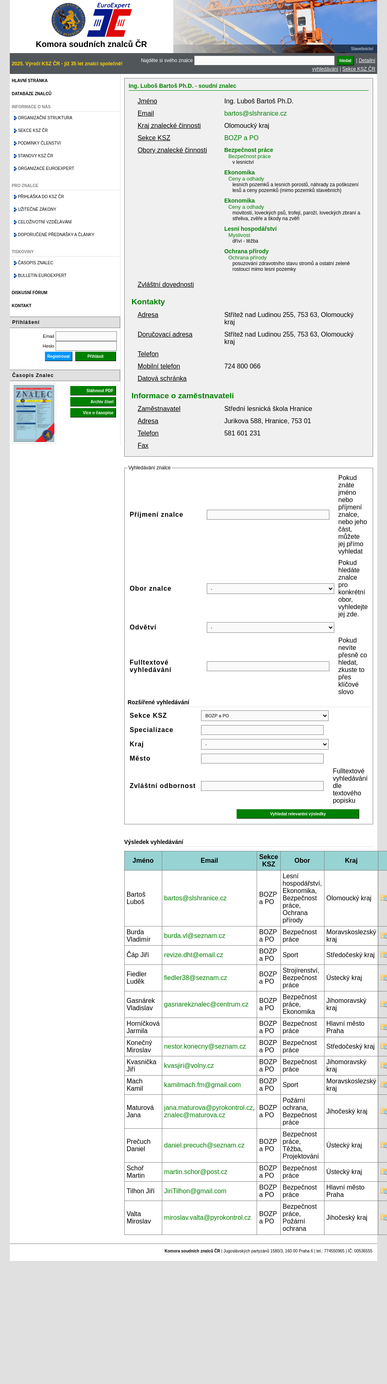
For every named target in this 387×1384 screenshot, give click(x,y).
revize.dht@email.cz (193, 954)
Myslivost (239, 235)
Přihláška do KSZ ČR (41, 196)
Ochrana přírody (246, 251)
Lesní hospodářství (250, 228)
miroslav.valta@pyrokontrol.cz (207, 1217)
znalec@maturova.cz (195, 1115)
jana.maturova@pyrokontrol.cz (208, 1107)
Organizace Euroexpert (46, 168)
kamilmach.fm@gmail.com (202, 1084)
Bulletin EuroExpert (42, 275)
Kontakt (21, 306)
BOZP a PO (241, 137)
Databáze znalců (31, 94)
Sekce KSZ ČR (359, 69)
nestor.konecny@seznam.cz (205, 1046)
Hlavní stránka (30, 80)
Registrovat (58, 356)
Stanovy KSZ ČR (35, 156)
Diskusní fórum (29, 292)
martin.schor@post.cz (196, 1171)
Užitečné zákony (37, 209)
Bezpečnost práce (248, 150)
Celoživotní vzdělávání (45, 222)
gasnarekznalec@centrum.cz (206, 1004)
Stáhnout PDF (100, 390)
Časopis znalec (36, 263)
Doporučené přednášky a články (56, 234)
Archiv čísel (102, 402)
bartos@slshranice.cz (255, 113)
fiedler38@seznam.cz (195, 977)
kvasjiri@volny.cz (189, 1065)
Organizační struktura (45, 118)
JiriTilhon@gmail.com (195, 1191)
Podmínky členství (39, 143)
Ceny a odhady (246, 179)
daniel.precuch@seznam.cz (204, 1145)
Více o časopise (98, 413)
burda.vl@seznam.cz (195, 935)
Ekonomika (239, 172)
